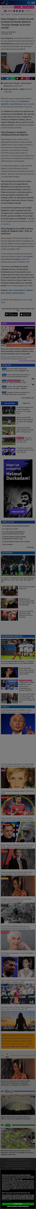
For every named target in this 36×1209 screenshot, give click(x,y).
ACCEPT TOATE (18, 1204)
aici (17, 1185)
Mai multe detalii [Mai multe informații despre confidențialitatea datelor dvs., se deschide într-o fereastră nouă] (19, 1179)
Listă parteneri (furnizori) (6, 1200)
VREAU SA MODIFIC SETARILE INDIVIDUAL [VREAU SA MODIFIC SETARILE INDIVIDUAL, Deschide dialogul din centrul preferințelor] (18, 1206)
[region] (18, 1189)
